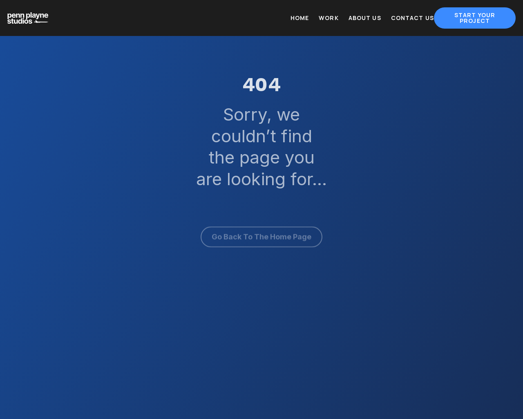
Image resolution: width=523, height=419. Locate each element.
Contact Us (412, 18)
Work (329, 18)
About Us (365, 18)
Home (300, 18)
